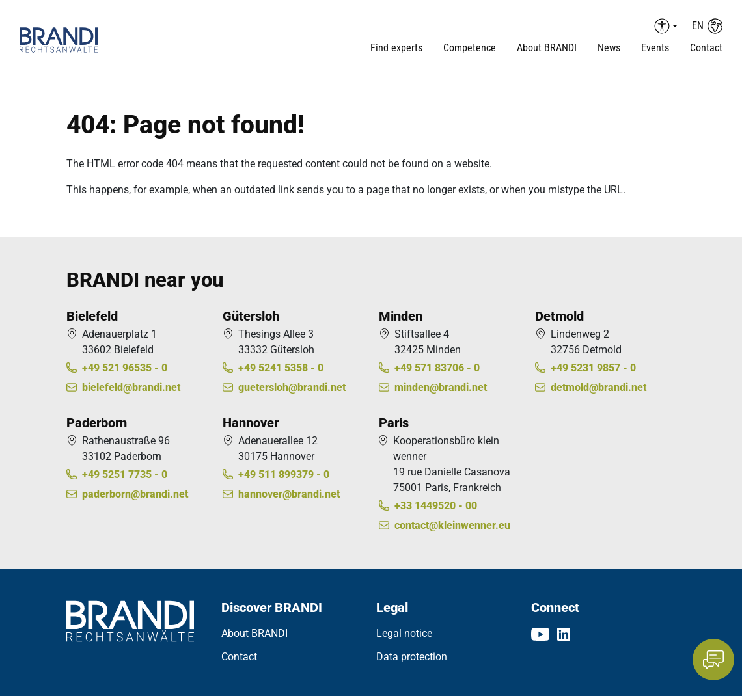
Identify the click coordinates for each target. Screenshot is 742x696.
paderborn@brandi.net (135, 494)
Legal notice (404, 633)
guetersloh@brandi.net (292, 387)
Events (655, 48)
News (609, 48)
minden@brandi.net (440, 387)
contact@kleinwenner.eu (452, 525)
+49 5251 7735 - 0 (124, 474)
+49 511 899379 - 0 (283, 474)
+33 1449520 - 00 (435, 506)
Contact (706, 48)
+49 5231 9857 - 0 (593, 368)
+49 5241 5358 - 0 (280, 368)
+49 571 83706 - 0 (437, 368)
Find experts (396, 48)
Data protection (411, 656)
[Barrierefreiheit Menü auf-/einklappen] (663, 26)
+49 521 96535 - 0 (124, 368)
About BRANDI (254, 633)
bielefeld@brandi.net (131, 387)
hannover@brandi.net (289, 494)
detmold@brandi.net (598, 387)
